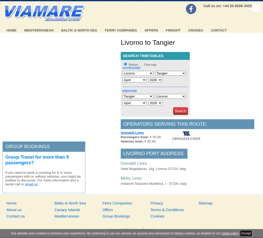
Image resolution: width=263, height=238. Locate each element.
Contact (219, 30)
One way (150, 65)
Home (11, 30)
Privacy (157, 203)
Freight (173, 30)
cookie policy (230, 233)
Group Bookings (116, 216)
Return (133, 65)
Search (180, 111)
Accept (246, 233)
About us (14, 210)
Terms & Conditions (167, 210)
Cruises (195, 30)
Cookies (157, 216)
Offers (151, 30)
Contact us (15, 216)
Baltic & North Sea (79, 30)
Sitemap (206, 203)
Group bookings (27, 146)
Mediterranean (38, 30)
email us (31, 184)
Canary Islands (67, 210)
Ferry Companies (121, 30)
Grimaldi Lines (132, 133)
